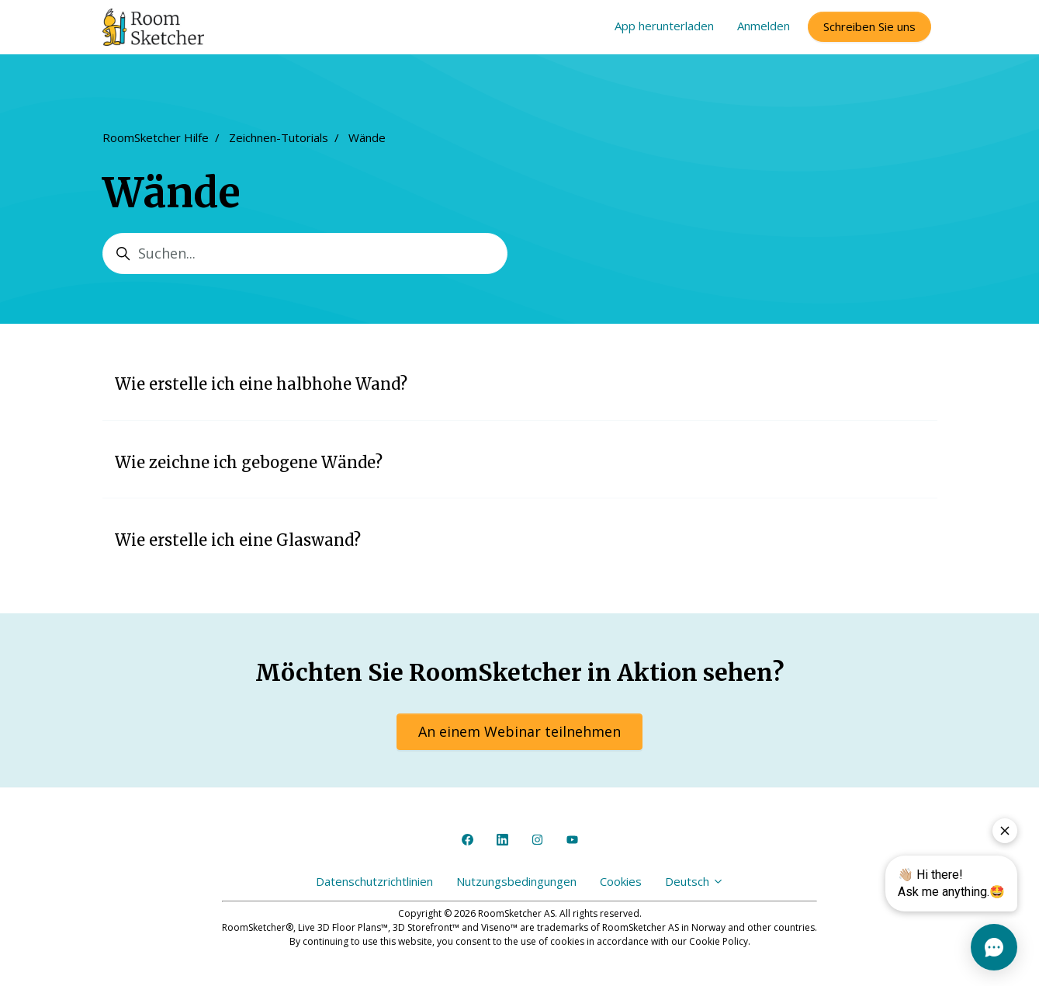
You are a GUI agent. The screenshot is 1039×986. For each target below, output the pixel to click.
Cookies (621, 881)
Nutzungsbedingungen (516, 881)
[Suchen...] (304, 253)
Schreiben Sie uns (869, 26)
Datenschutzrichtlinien (374, 881)
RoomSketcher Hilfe (155, 137)
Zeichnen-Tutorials (278, 137)
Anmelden (763, 25)
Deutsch (694, 881)
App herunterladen (664, 25)
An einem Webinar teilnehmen (519, 731)
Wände (367, 137)
